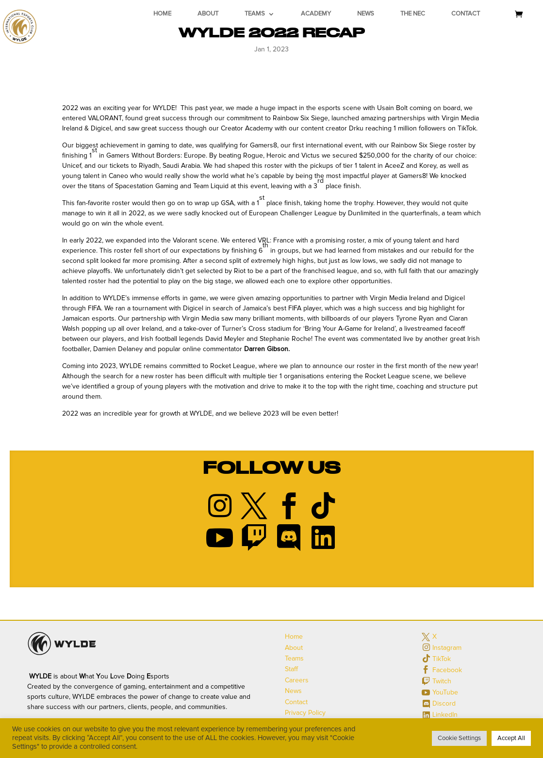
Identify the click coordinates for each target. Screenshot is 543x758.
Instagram (446, 648)
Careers (297, 680)
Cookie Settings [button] (459, 738)
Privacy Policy (305, 713)
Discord (444, 703)
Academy (316, 14)
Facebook (447, 670)
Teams (255, 14)
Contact (465, 14)
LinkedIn (445, 714)
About (207, 14)
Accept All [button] (511, 738)
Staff (291, 669)
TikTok (441, 659)
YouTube (445, 692)
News (365, 14)
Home (162, 14)
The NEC (412, 14)
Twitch (441, 681)
